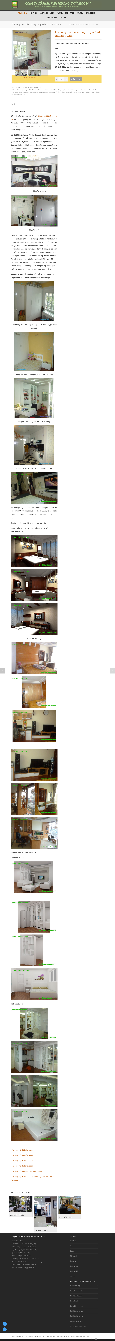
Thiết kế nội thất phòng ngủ (61, 92)
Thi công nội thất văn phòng (22, 1161)
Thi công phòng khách (35, 92)
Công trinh (69, 13)
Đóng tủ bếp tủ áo (76, 1301)
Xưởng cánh (52, 18)
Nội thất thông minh (76, 1316)
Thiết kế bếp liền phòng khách (20, 92)
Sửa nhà (80, 13)
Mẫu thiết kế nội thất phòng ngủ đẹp (80, 92)
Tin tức (63, 18)
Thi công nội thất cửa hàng (22, 1155)
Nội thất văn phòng (76, 1311)
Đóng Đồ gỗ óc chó (76, 1306)
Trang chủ (22, 13)
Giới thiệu (33, 13)
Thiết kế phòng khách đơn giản (92, 90)
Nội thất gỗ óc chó (76, 1296)
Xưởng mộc (90, 13)
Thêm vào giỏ (76, 79)
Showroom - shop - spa (78, 1326)
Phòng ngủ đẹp (95, 92)
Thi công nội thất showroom (22, 1166)
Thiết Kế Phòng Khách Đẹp (75, 90)
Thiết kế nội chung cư (23, 90)
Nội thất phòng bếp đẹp (18, 94)
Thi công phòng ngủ (48, 92)
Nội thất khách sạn (76, 1321)
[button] (48, 49)
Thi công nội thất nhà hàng (22, 1150)
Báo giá (60, 13)
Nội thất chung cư (76, 1286)
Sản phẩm (44, 13)
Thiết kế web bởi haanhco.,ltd (80, 1336)
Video (52, 13)
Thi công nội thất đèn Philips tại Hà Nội (27, 1171)
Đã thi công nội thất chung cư (32, 87)
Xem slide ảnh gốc (31, 78)
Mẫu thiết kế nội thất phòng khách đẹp (40, 90)
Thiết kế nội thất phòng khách (59, 90)
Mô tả (13, 104)
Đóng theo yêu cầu (76, 1291)
